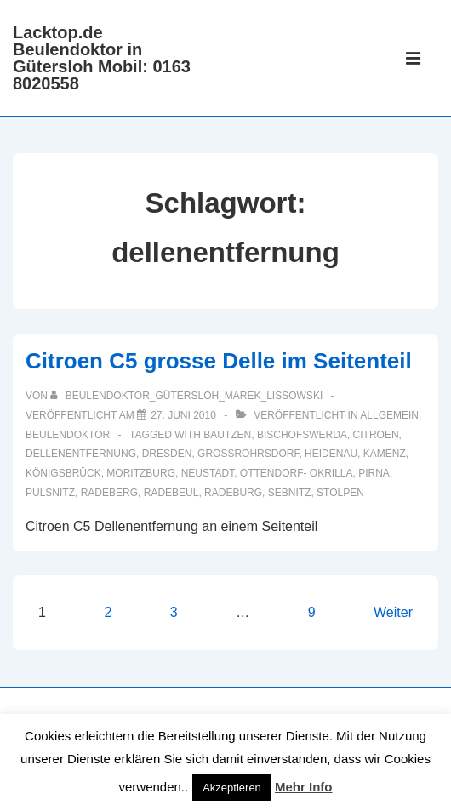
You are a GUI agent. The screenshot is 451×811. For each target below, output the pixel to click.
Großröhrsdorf (248, 454)
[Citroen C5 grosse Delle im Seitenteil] (183, 415)
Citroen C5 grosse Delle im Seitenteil (219, 361)
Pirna (374, 473)
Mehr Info (304, 787)
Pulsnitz (50, 493)
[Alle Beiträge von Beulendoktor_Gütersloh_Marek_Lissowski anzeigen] (187, 396)
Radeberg (109, 493)
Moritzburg (140, 473)
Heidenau (331, 454)
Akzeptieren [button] (232, 787)
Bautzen (227, 435)
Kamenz (384, 454)
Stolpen (340, 493)
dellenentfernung (81, 454)
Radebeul (171, 493)
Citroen (376, 435)
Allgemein (389, 415)
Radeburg (233, 493)
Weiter (393, 612)
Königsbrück (63, 473)
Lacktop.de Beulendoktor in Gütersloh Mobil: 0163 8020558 (102, 58)
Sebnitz (289, 493)
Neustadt (207, 473)
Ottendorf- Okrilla (296, 473)
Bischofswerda (302, 435)
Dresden (167, 454)
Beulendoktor (68, 435)
